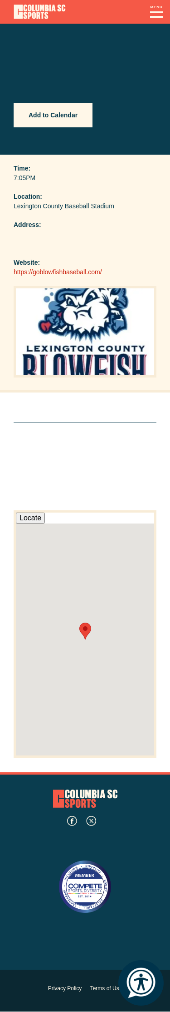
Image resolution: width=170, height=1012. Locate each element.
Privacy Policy (65, 988)
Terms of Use (106, 988)
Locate (30, 518)
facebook (72, 821)
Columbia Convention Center (40, 12)
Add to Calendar (53, 115)
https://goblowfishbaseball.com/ (58, 272)
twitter (91, 821)
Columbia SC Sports (85, 798)
